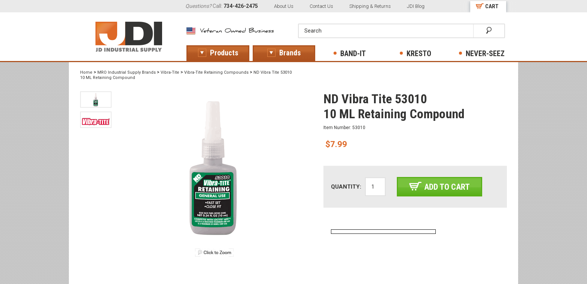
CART (492, 6)
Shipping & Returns (370, 6)
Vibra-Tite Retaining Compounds (216, 72)
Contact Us (321, 6)
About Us (284, 6)
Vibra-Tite (170, 72)
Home (86, 72)
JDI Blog (416, 6)
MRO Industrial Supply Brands (126, 72)
